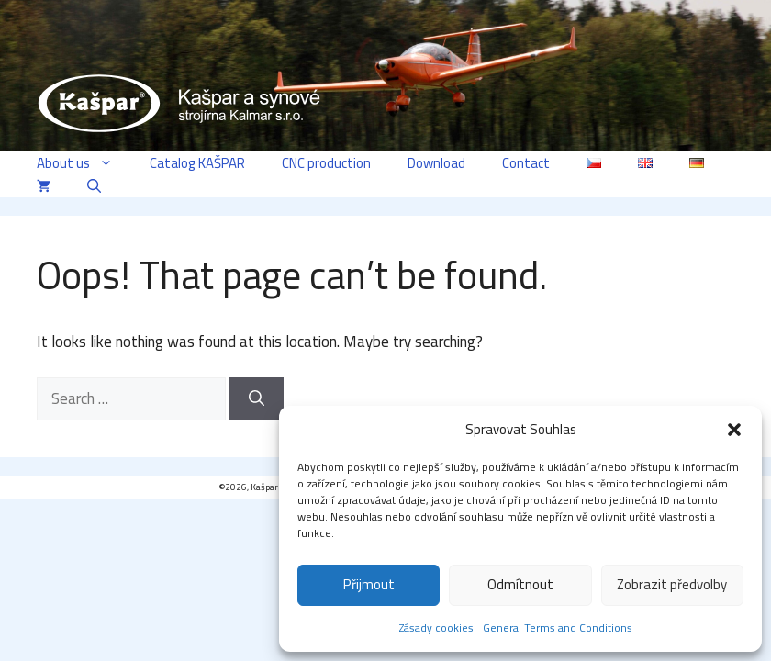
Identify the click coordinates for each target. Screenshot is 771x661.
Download (436, 162)
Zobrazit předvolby (672, 584)
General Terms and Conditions (557, 627)
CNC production (326, 162)
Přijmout (369, 584)
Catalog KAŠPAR (197, 162)
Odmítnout (520, 584)
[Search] (256, 399)
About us (84, 162)
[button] (734, 429)
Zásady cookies (436, 627)
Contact (526, 162)
